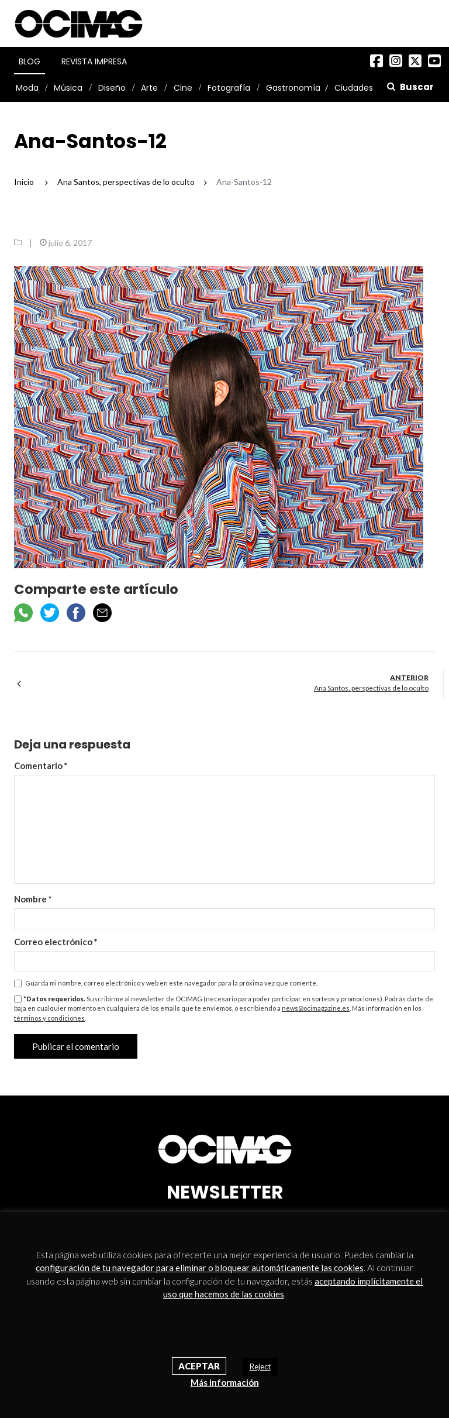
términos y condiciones (49, 1018)
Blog (29, 61)
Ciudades (353, 88)
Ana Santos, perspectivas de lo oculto (371, 688)
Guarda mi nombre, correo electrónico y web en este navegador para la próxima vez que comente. (171, 983)
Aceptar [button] (199, 1366)
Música (68, 88)
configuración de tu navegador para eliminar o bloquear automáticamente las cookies (200, 1267)
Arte (149, 88)
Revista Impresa (94, 61)
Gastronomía (293, 88)
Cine (183, 88)
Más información (225, 1382)
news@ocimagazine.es (316, 1008)
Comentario (41, 765)
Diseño (112, 88)
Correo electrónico (56, 941)
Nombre (33, 899)
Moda (27, 88)
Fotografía (229, 88)
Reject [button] (260, 1366)
